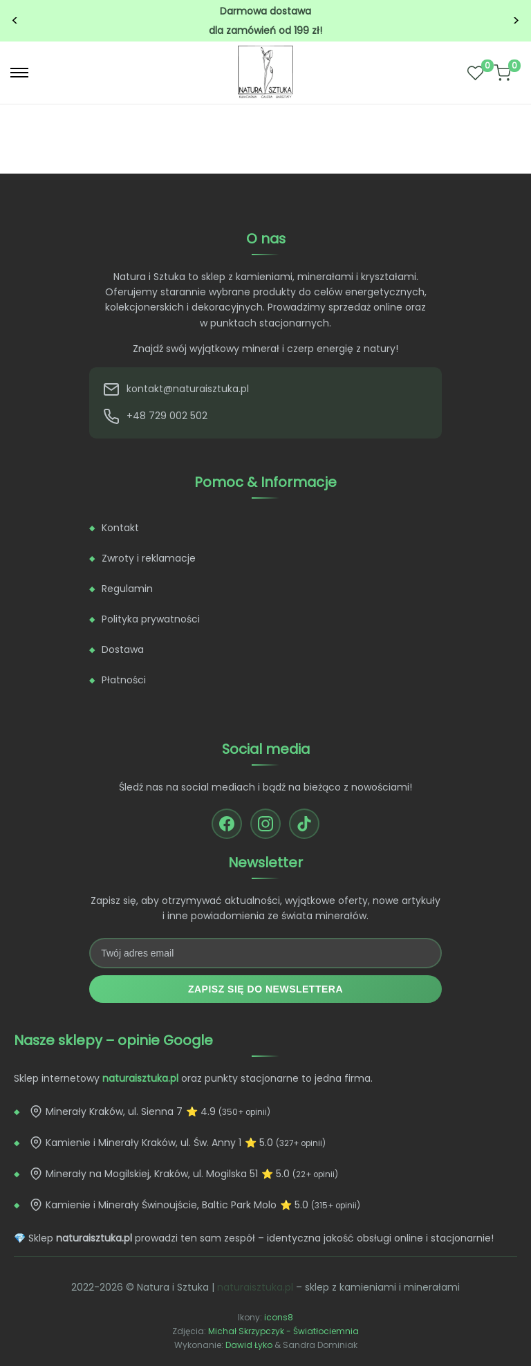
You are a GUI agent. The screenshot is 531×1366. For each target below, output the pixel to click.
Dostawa (123, 649)
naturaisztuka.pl (255, 1287)
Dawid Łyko (248, 1345)
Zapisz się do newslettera (265, 989)
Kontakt (120, 528)
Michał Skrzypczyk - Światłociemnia (283, 1331)
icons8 (278, 1317)
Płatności (124, 680)
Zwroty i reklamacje (149, 558)
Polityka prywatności (151, 619)
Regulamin (127, 589)
